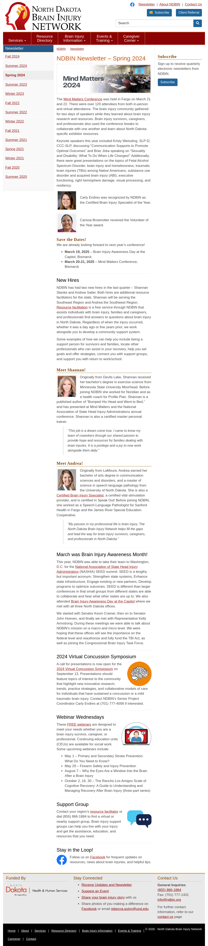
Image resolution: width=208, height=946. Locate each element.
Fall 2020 (12, 168)
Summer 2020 (16, 177)
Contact (31, 939)
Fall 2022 (12, 103)
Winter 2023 (14, 94)
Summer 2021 (16, 140)
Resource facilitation (72, 307)
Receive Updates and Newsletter (106, 885)
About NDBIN (169, 4)
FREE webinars (79, 724)
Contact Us (193, 4)
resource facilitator (104, 812)
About (25, 930)
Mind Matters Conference (83, 99)
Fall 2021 (12, 131)
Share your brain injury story (103, 897)
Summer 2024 (16, 66)
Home (12, 930)
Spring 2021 (14, 149)
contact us (165, 917)
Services (17, 40)
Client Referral (189, 12)
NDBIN (61, 48)
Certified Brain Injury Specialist (80, 495)
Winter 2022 (14, 121)
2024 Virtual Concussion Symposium (85, 669)
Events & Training (104, 38)
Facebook (97, 857)
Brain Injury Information (74, 38)
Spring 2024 (15, 75)
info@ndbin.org (169, 900)
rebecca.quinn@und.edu (130, 909)
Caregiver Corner (131, 38)
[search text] (155, 23)
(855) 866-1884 (169, 890)
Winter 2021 (14, 158)
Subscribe (159, 12)
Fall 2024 (12, 56)
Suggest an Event (95, 891)
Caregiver (14, 939)
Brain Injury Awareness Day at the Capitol (102, 601)
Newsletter (147, 4)
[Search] (197, 23)
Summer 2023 (16, 84)
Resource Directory (45, 38)
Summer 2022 (16, 112)
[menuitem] (17, 38)
